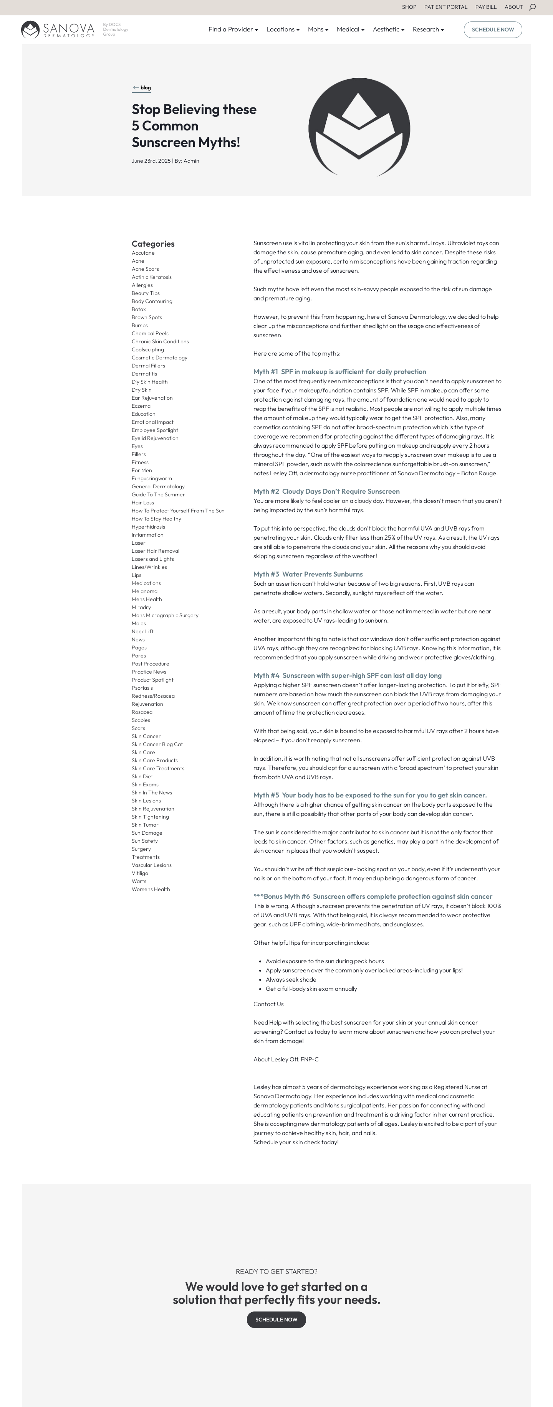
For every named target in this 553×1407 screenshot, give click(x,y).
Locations (283, 29)
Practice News (149, 671)
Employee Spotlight (155, 430)
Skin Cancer (146, 736)
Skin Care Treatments (158, 768)
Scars (138, 728)
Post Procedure (150, 663)
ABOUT (514, 6)
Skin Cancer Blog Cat (157, 744)
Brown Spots (147, 317)
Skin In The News (152, 792)
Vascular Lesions (152, 865)
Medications (146, 583)
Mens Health (147, 599)
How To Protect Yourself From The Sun (178, 510)
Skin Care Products (155, 760)
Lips (136, 575)
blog (142, 87)
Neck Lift (143, 631)
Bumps (140, 325)
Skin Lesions (146, 800)
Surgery (141, 848)
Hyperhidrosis (148, 526)
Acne (138, 260)
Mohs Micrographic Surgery (165, 615)
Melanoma (144, 591)
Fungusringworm (152, 478)
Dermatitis (144, 373)
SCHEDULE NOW (493, 29)
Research (429, 29)
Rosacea (142, 711)
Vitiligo (140, 873)
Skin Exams (145, 784)
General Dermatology (158, 486)
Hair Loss (143, 502)
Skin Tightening (150, 816)
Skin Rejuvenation (153, 808)
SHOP (409, 6)
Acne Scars (145, 268)
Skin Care (143, 752)
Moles (139, 623)
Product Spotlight (153, 679)
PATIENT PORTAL (446, 6)
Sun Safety (145, 840)
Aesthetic (389, 29)
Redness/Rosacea (153, 695)
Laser (139, 542)
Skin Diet (142, 776)
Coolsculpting (148, 349)
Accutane (143, 252)
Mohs (318, 29)
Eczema (141, 405)
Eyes (137, 446)
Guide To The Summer (158, 494)
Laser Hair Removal (155, 550)
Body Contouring (152, 301)
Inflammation (148, 534)
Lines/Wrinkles (149, 566)
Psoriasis (142, 687)
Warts (139, 881)
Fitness (140, 462)
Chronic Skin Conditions (160, 341)
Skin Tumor (145, 824)
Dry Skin (142, 389)
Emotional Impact (153, 421)
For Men (142, 470)
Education (144, 413)
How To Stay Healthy (156, 518)
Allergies (142, 285)
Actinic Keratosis (152, 276)
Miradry (141, 607)
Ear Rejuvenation (152, 397)
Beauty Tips (146, 293)
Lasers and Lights (153, 558)
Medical (351, 29)
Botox (139, 309)
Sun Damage (147, 832)
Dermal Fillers (148, 365)
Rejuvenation (147, 703)
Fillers (139, 454)
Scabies (141, 720)
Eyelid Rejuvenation (155, 438)
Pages (139, 647)
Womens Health (151, 889)
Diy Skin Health (150, 381)
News (138, 639)
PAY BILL (486, 6)
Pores (139, 655)
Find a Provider (234, 29)
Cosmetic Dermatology (159, 357)
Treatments (146, 856)
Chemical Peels (150, 333)
